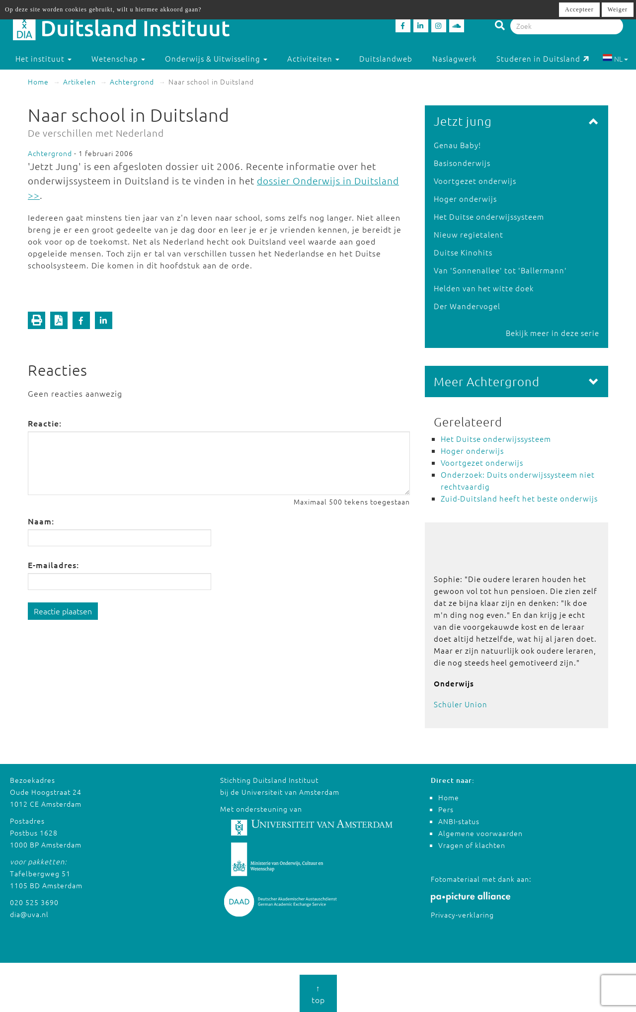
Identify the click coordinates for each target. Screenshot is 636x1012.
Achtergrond (132, 81)
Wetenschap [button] (118, 58)
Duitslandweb (385, 58)
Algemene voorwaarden (480, 833)
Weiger (618, 9)
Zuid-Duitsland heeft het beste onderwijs (519, 498)
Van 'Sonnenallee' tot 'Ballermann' (500, 270)
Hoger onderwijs (465, 198)
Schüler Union (460, 704)
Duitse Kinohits (463, 252)
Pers (446, 809)
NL (615, 59)
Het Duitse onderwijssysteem (489, 216)
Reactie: (45, 423)
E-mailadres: (53, 564)
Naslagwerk (454, 58)
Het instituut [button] (43, 58)
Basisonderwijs (462, 163)
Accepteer (579, 9)
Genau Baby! (457, 145)
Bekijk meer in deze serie (552, 333)
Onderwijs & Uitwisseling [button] (216, 58)
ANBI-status (458, 821)
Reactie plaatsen (63, 610)
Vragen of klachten (471, 845)
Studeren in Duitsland (542, 58)
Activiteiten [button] (313, 58)
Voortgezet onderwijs (475, 180)
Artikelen (79, 81)
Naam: (41, 520)
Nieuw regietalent (468, 234)
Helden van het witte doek (484, 288)
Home (38, 81)
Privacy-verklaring (462, 915)
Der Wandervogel (467, 306)
